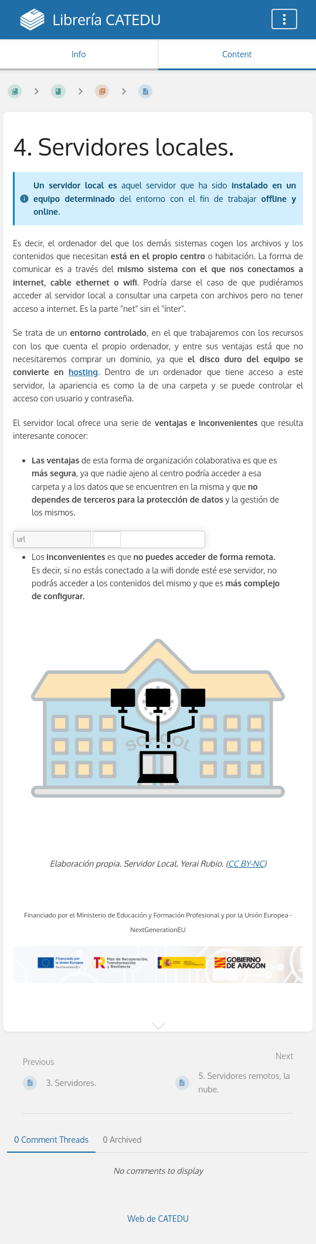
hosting (83, 372)
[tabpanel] (158, 1170)
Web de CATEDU (158, 1219)
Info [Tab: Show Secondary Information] (79, 54)
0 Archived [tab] (122, 1140)
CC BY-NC (246, 863)
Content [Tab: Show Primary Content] (237, 54)
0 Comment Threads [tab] (51, 1140)
